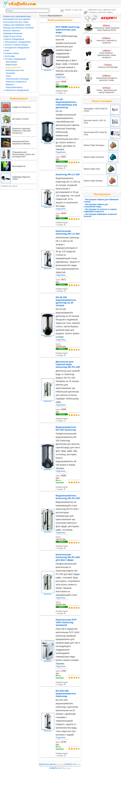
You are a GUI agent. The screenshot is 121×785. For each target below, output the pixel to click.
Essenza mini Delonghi (108, 67)
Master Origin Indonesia (94, 157)
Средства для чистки (12, 36)
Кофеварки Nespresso (13, 33)
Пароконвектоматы (14, 87)
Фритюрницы (11, 62)
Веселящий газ (18, 166)
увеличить (47, 69)
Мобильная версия (47, 764)
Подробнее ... (62, 77)
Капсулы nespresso (11, 30)
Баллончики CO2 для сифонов (16, 19)
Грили (8, 76)
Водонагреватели (13, 67)
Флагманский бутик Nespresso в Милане (21, 142)
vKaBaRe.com (70, 764)
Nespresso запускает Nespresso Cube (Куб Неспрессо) (21, 130)
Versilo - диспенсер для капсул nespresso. (106, 91)
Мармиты (10, 84)
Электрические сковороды (17, 79)
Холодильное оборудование (16, 48)
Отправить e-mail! (95, 12)
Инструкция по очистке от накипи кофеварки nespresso (100, 210)
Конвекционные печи (15, 70)
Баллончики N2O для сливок (16, 22)
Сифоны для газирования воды (17, 16)
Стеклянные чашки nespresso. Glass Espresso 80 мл (106, 29)
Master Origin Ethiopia (93, 181)
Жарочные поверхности (16, 82)
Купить (62, 86)
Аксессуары (9, 56)
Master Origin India (92, 169)
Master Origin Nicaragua (94, 145)
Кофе (6, 50)
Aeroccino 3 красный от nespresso (107, 41)
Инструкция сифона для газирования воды (96, 205)
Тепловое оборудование (14, 59)
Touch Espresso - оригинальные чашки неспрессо (106, 55)
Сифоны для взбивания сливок (17, 25)
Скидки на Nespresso (21, 107)
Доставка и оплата (20, 119)
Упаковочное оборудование (16, 90)
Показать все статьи (9, 186)
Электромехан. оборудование (17, 42)
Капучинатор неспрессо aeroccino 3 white (106, 79)
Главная (43, 16)
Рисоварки (10, 73)
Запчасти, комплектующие (15, 45)
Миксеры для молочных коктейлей (18, 28)
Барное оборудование (13, 39)
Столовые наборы (11, 53)
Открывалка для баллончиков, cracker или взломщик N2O (23, 154)
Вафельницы (11, 65)
